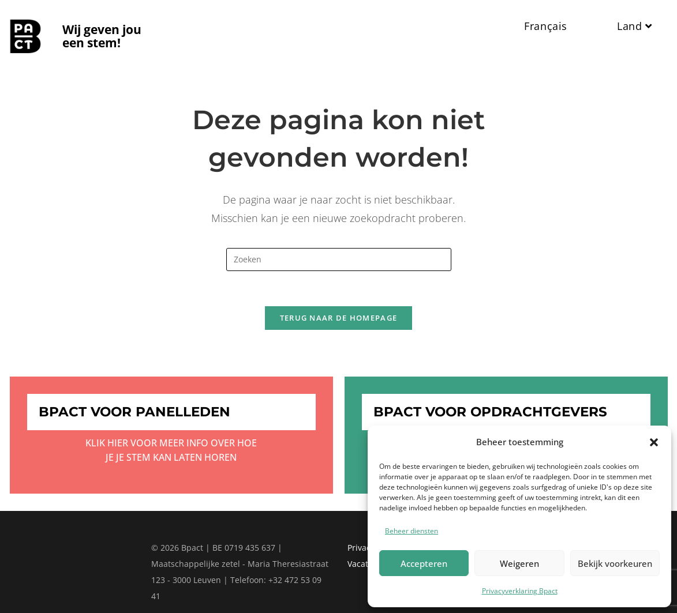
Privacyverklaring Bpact (520, 591)
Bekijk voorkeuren (615, 563)
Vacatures (366, 563)
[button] (654, 442)
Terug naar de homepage (339, 318)
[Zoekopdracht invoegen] (338, 259)
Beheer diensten (411, 531)
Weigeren (519, 563)
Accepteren (424, 563)
